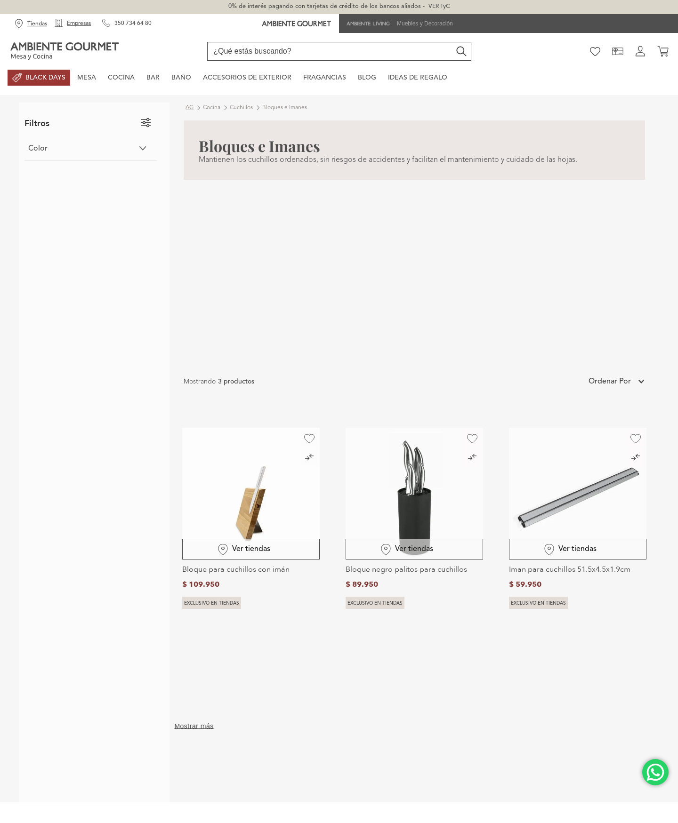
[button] (90, 148)
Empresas (79, 23)
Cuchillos (241, 108)
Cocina (211, 108)
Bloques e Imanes (284, 108)
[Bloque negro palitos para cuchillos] (414, 518)
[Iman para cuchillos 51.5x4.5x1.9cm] (577, 518)
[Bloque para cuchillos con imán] (251, 518)
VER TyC (439, 6)
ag (190, 108)
